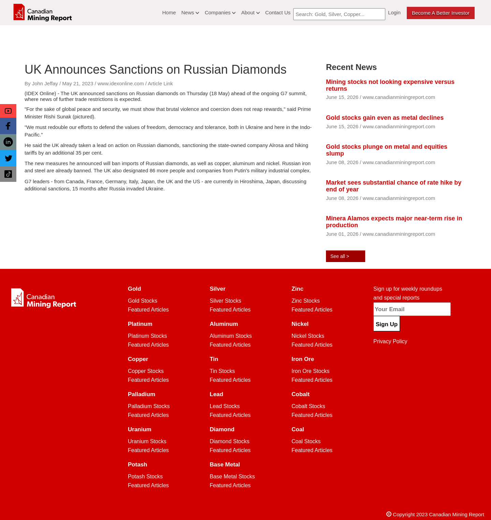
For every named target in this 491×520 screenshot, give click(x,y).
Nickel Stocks (308, 336)
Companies (220, 12)
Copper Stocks (146, 371)
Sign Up (387, 324)
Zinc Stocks (306, 301)
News (190, 12)
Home (169, 12)
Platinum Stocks (147, 336)
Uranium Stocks (147, 441)
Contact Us (278, 12)
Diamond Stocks (230, 441)
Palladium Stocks (149, 406)
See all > (339, 256)
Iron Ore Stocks (310, 371)
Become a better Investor (441, 13)
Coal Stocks (306, 441)
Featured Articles (148, 310)
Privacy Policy (390, 341)
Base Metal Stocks (232, 476)
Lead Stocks (225, 406)
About (250, 12)
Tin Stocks (222, 371)
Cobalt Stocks (308, 406)
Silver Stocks (225, 301)
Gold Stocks (142, 301)
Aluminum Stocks (231, 336)
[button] (8, 111)
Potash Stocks (145, 476)
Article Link (160, 83)
